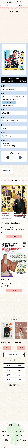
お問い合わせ (21, 440)
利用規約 (20, 431)
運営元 (6, 440)
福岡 (8, 365)
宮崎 (8, 380)
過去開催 (14, 385)
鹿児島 (8, 375)
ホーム (6, 431)
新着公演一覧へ (16, 355)
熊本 (19, 370)
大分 (19, 375)
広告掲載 (6, 435)
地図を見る (9, 102)
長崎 (19, 365)
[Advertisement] (14, 28)
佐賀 (8, 370)
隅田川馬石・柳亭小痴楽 (10, 223)
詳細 (14, 236)
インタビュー (21, 435)
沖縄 (19, 380)
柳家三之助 (5, 279)
